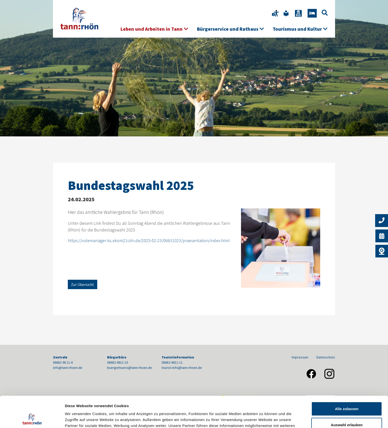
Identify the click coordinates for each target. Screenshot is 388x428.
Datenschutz (325, 357)
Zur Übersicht (82, 284)
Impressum (300, 357)
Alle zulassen (346, 379)
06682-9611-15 (117, 362)
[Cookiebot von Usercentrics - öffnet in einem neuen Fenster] (32, 418)
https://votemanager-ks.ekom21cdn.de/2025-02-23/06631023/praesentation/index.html (149, 240)
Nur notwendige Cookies (346, 412)
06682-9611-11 (172, 362)
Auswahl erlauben (347, 396)
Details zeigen (263, 418)
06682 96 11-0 (63, 362)
